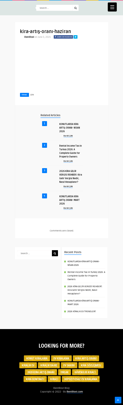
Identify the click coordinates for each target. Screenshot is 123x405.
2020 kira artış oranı (41, 372)
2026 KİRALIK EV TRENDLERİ (81, 311)
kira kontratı (35, 379)
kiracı (54, 379)
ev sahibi (69, 365)
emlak (64, 372)
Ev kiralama (61, 358)
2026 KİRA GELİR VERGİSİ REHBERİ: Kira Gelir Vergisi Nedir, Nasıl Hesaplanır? (84, 290)
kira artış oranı (86, 358)
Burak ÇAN (68, 136)
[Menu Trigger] (112, 7)
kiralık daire (48, 365)
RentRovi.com (75, 391)
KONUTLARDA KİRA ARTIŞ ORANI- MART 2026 (69, 200)
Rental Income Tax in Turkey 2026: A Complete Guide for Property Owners (86, 276)
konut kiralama (36, 358)
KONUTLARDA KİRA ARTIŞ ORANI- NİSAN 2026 (69, 128)
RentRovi (29, 37)
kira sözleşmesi (91, 365)
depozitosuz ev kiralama (80, 379)
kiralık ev (28, 365)
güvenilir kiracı (85, 372)
